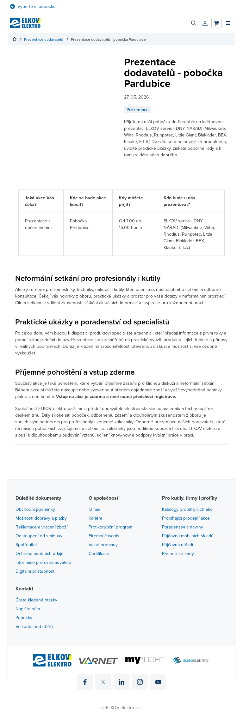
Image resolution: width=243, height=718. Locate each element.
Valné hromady (103, 544)
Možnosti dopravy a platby (41, 518)
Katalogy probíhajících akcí (187, 509)
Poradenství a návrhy (182, 527)
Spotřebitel (26, 544)
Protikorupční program (110, 527)
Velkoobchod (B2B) (34, 626)
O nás (94, 509)
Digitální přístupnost (35, 571)
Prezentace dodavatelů (43, 39)
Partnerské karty (178, 553)
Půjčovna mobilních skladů (188, 536)
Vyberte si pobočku (36, 6)
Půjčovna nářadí (177, 544)
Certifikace (99, 553)
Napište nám (28, 609)
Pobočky (24, 617)
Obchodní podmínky (35, 509)
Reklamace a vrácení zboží (41, 527)
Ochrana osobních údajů (40, 553)
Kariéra (95, 518)
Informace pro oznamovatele (43, 562)
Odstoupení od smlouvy (39, 536)
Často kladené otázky (36, 600)
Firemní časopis (104, 536)
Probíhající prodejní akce (186, 518)
